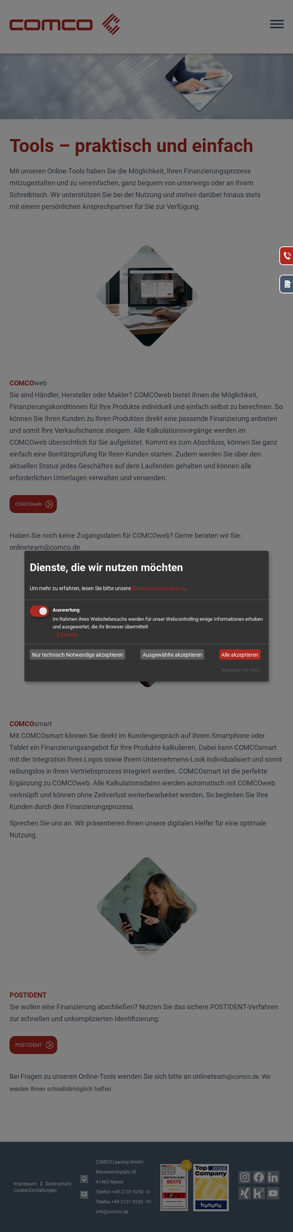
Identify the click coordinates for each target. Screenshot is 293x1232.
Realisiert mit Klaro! (241, 670)
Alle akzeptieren (239, 654)
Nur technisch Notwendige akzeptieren (77, 654)
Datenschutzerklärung (158, 588)
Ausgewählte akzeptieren (172, 654)
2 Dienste (65, 634)
